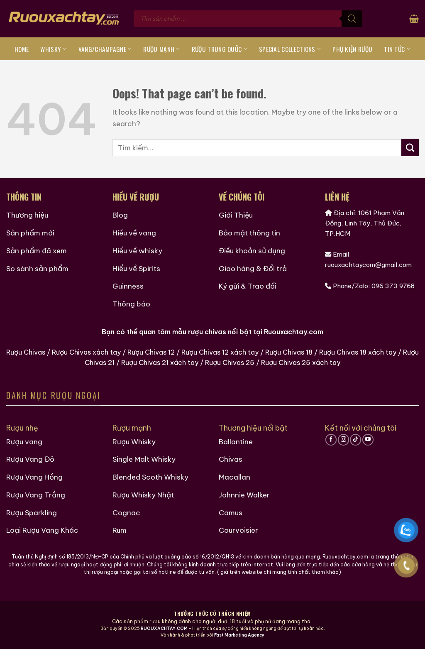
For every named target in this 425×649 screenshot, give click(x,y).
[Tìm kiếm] (352, 18)
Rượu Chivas (25, 352)
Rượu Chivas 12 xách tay (220, 352)
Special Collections (290, 49)
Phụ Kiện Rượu (352, 49)
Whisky (53, 49)
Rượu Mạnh (161, 49)
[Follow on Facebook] (331, 440)
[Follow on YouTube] (368, 440)
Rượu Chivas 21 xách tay (159, 362)
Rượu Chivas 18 (289, 352)
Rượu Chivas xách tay (86, 352)
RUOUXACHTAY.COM (164, 628)
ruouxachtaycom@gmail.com (368, 265)
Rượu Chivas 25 (229, 362)
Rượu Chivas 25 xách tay (300, 362)
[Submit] (410, 147)
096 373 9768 (393, 286)
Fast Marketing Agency (239, 635)
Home (22, 49)
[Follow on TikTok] (355, 440)
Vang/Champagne (105, 49)
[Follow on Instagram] (343, 440)
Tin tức (397, 49)
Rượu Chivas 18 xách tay (357, 352)
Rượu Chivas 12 (151, 352)
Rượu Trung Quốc (219, 49)
